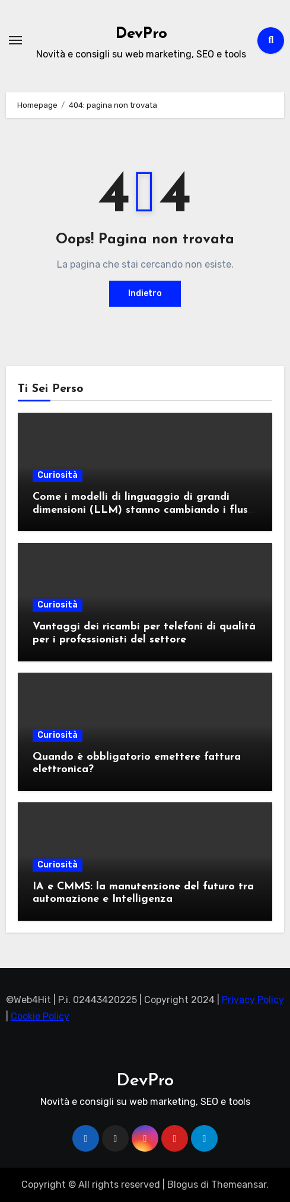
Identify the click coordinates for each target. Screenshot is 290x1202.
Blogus (182, 1184)
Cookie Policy (40, 1016)
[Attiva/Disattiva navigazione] (15, 40)
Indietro (145, 293)
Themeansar (238, 1184)
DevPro (141, 34)
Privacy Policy (253, 999)
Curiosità (57, 475)
